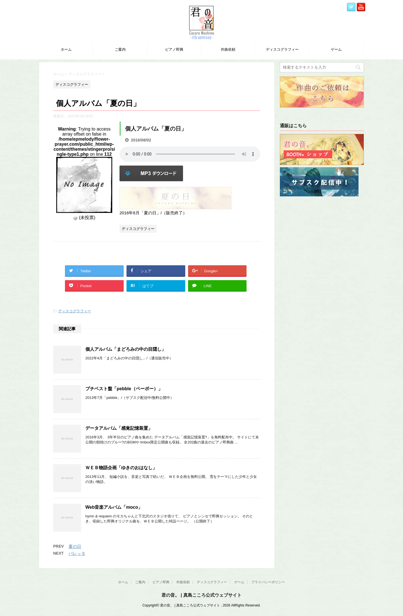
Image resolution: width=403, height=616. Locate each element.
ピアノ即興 (174, 49)
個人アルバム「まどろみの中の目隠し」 (125, 349)
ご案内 (120, 49)
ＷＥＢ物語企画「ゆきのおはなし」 (121, 467)
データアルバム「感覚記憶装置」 (119, 428)
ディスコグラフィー (282, 49)
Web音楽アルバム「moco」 (113, 507)
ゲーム (336, 49)
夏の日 (75, 546)
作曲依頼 (228, 49)
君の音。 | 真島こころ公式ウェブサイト (201, 595)
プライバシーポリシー (268, 582)
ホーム (66, 49)
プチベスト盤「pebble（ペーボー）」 (124, 388)
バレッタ (77, 553)
